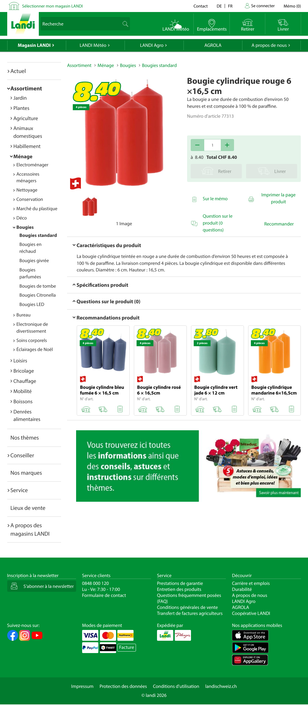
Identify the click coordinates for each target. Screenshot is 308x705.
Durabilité (242, 589)
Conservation (30, 199)
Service (19, 490)
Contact (200, 6)
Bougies (25, 227)
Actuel (18, 70)
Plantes (21, 107)
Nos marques (26, 472)
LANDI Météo (93, 45)
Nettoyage (27, 190)
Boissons (23, 401)
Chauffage (25, 380)
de (219, 6)
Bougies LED (32, 304)
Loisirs (20, 360)
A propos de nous (269, 45)
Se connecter (263, 5)
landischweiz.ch (221, 686)
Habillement (27, 146)
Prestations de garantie (180, 583)
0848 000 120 (95, 583)
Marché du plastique (37, 209)
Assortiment (26, 88)
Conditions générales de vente (187, 607)
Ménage (23, 156)
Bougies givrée (34, 261)
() (292, 6)
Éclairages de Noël (35, 349)
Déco (22, 218)
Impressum (82, 686)
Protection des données (123, 686)
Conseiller (22, 455)
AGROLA (212, 45)
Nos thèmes (25, 437)
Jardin (20, 97)
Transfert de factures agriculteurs (190, 613)
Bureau (24, 315)
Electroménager (32, 165)
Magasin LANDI (34, 45)
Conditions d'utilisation (176, 686)
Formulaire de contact (104, 595)
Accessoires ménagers (28, 177)
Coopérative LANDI (251, 613)
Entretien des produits (179, 589)
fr (230, 6)
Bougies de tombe (38, 286)
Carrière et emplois (251, 583)
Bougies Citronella (38, 295)
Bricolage (24, 370)
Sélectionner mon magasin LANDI (52, 6)
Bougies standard (38, 235)
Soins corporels (32, 340)
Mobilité (23, 391)
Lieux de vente (28, 507)
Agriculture (26, 118)
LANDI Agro (151, 45)
